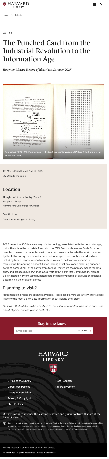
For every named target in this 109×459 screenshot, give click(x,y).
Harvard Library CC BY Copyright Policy (71, 429)
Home (6, 15)
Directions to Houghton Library (19, 219)
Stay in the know (52, 323)
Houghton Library (12, 201)
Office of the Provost (46, 453)
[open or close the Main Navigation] (94, 5)
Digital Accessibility (26, 453)
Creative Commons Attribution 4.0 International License (74, 423)
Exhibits (18, 15)
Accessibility (9, 453)
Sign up (82, 330)
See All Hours (10, 214)
